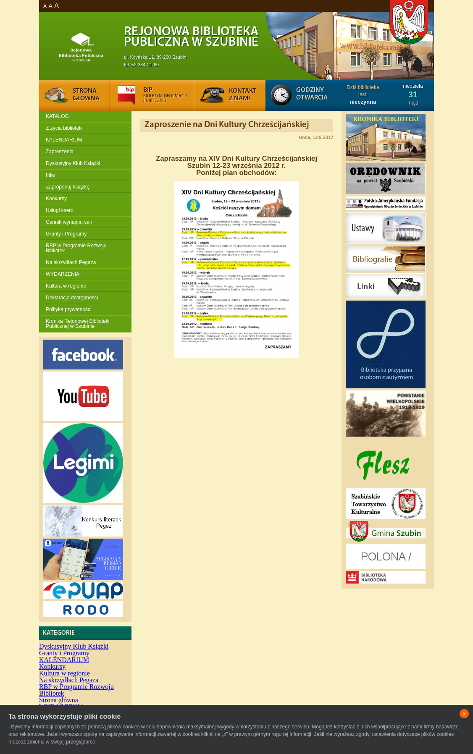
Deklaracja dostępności (72, 298)
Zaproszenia (60, 151)
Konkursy (56, 199)
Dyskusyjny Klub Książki (73, 163)
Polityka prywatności (69, 309)
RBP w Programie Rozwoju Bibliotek (76, 248)
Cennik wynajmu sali (69, 222)
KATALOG (57, 116)
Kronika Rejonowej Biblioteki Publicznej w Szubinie (77, 323)
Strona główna (58, 700)
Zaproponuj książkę (67, 187)
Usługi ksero (60, 210)
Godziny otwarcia (312, 94)
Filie (50, 175)
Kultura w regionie (66, 286)
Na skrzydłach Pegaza (71, 262)
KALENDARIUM (64, 140)
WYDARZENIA (62, 274)
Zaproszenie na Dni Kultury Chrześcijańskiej (227, 124)
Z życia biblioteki (64, 128)
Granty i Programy (66, 234)
